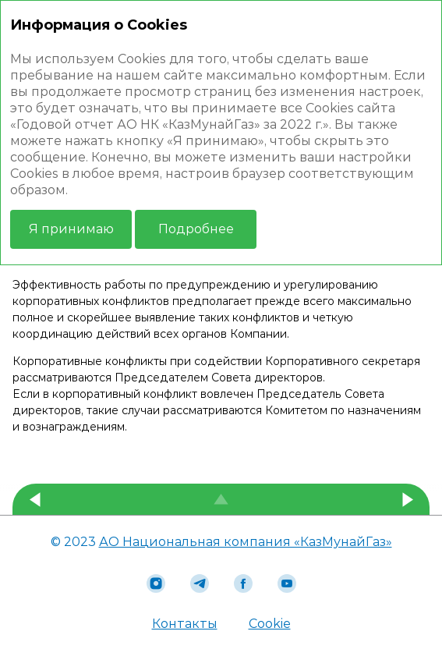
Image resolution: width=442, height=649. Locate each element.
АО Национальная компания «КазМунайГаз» (245, 541)
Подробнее (196, 229)
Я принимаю (71, 229)
